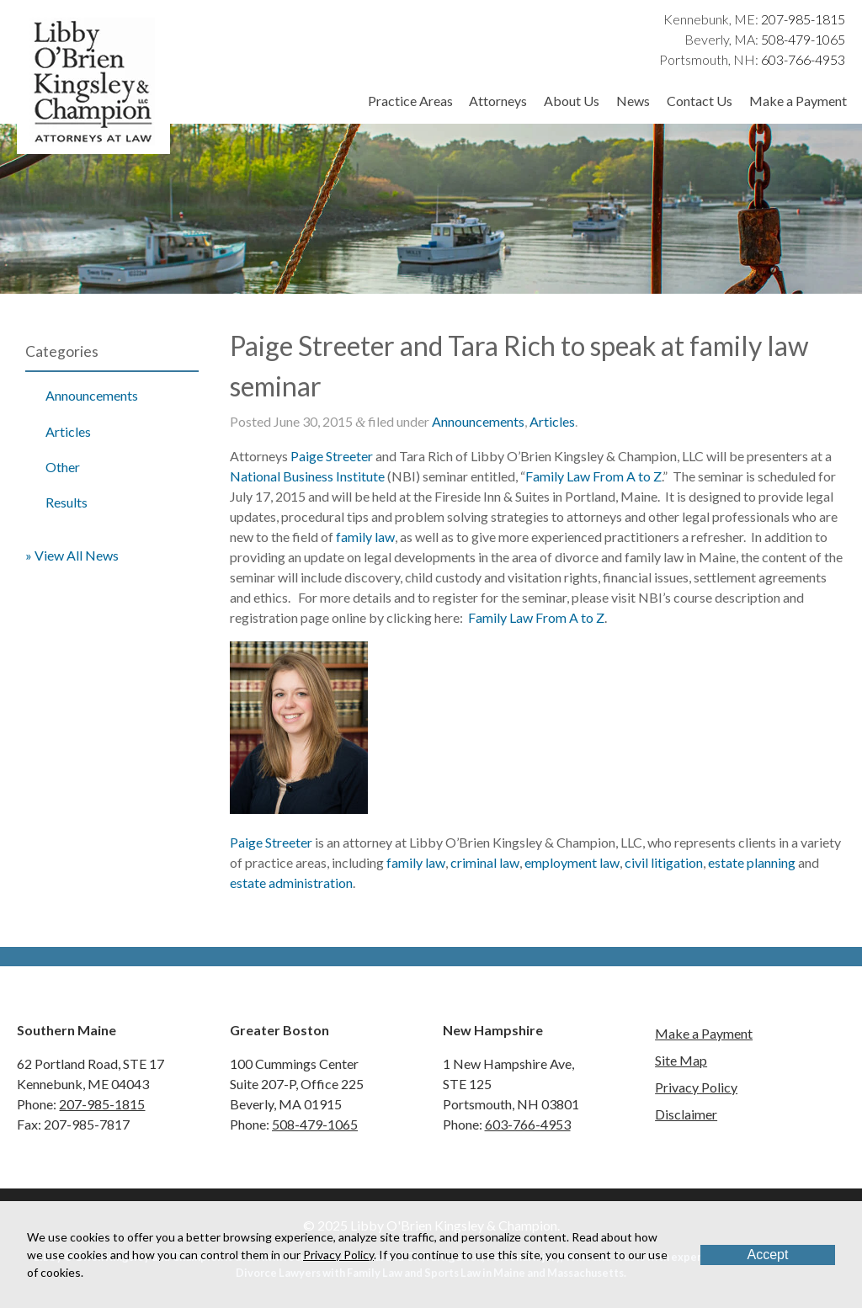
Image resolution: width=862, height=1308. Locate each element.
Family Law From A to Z (593, 476)
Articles (68, 431)
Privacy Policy (696, 1087)
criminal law (484, 862)
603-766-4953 (803, 59)
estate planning (751, 862)
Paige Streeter (331, 456)
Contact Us (699, 101)
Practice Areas (410, 101)
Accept (768, 1254)
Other (62, 467)
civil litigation (664, 862)
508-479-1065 (803, 39)
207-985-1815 (803, 19)
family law (365, 537)
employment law (572, 862)
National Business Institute (307, 476)
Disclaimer (686, 1114)
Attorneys (498, 101)
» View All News (72, 555)
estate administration (291, 883)
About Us (571, 101)
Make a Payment (798, 101)
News (633, 101)
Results (66, 502)
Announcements (91, 395)
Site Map (681, 1060)
